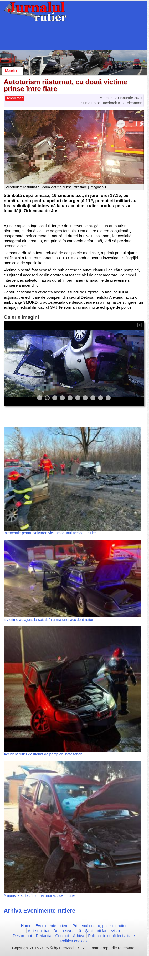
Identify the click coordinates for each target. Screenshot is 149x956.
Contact (62, 935)
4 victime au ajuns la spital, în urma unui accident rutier (48, 620)
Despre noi (22, 935)
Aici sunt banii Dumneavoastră (54, 930)
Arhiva (78, 935)
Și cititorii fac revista (102, 930)
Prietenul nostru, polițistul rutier (100, 925)
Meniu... (12, 71)
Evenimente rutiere (52, 925)
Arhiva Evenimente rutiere (39, 910)
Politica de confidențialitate (111, 935)
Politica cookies (73, 941)
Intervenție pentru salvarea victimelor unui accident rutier (50, 533)
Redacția (43, 935)
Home (26, 925)
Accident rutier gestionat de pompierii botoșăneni (43, 754)
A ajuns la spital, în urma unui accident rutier (40, 895)
